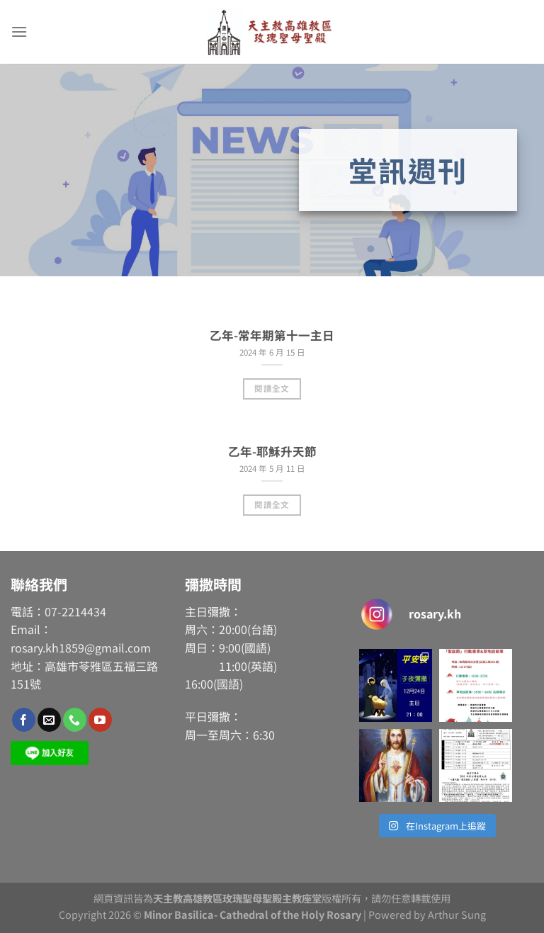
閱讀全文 (271, 388)
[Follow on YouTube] (100, 720)
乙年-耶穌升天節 (272, 452)
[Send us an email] (49, 720)
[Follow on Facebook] (23, 720)
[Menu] (19, 31)
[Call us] (74, 720)
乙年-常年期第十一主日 (272, 336)
